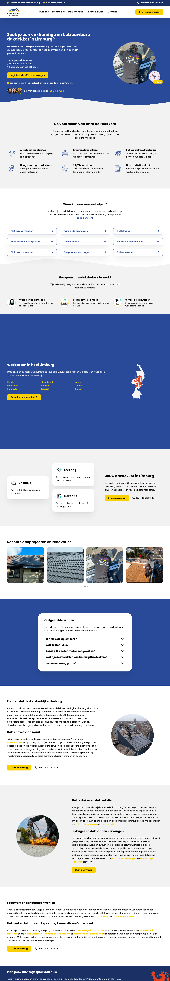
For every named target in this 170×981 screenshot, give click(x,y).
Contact (112, 11)
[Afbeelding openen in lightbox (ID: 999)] (25, 565)
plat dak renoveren (87, 825)
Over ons (44, 11)
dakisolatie (108, 825)
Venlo (78, 382)
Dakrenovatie (75, 11)
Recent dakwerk (95, 11)
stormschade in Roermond (88, 935)
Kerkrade (12, 388)
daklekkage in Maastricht (91, 931)
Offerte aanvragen (149, 11)
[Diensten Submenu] (64, 12)
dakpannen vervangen (123, 859)
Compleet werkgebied (24, 397)
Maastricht (47, 382)
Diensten (57, 11)
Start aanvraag (116, 498)
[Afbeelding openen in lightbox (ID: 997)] (65, 565)
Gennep (79, 385)
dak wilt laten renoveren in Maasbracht (48, 935)
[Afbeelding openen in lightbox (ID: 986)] (144, 565)
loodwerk (105, 917)
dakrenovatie (14, 743)
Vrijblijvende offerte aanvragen (28, 75)
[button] (85, 586)
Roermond (13, 385)
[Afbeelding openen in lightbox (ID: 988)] (104, 565)
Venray (45, 385)
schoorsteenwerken (124, 917)
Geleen (78, 388)
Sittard (45, 388)
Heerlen (11, 382)
